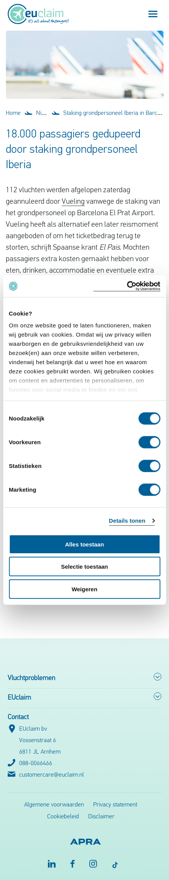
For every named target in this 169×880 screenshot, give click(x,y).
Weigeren (84, 589)
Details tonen (127, 520)
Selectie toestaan (84, 566)
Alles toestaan (84, 544)
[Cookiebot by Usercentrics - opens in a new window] (126, 286)
